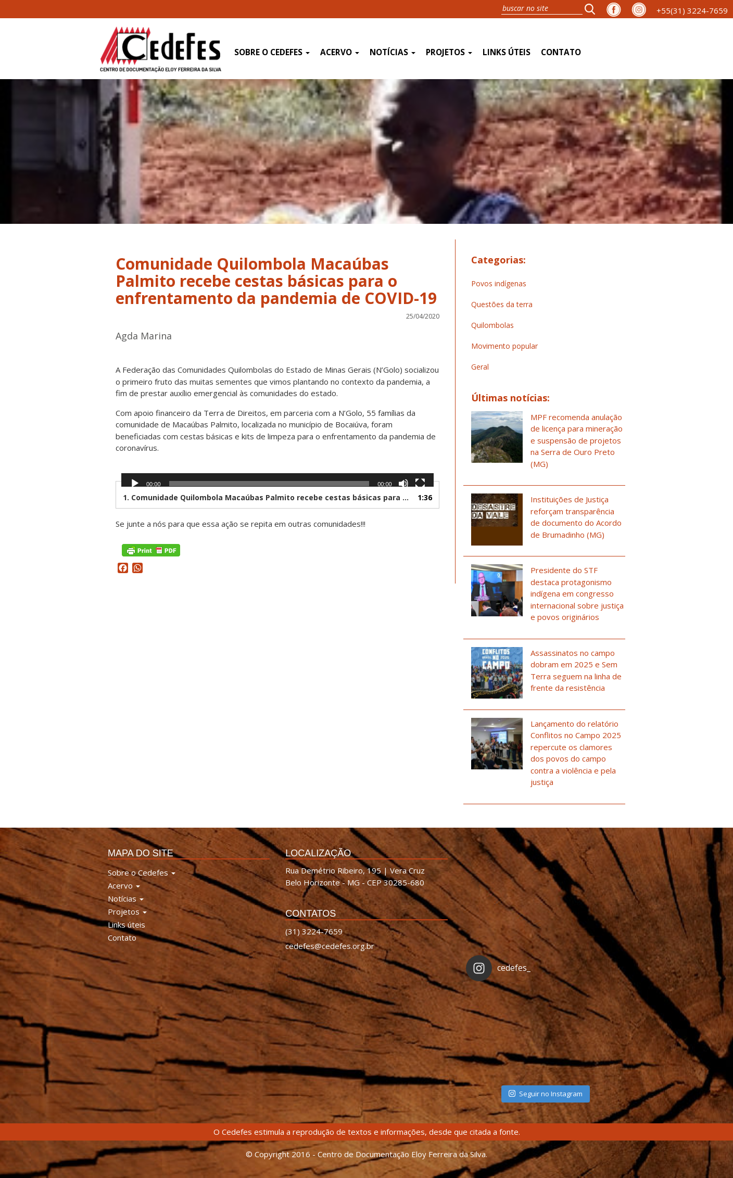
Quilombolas (492, 325)
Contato (561, 52)
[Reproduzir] (135, 483)
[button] (593, 9)
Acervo (339, 52)
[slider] (269, 483)
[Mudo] (403, 483)
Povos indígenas (498, 283)
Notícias (392, 52)
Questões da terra (502, 304)
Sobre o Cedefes (272, 52)
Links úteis (506, 52)
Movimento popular (504, 346)
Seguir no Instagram (546, 1093)
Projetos (449, 52)
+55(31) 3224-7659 (692, 10)
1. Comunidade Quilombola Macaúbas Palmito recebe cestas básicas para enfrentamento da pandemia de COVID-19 (267, 497)
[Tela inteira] (420, 483)
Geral (480, 367)
